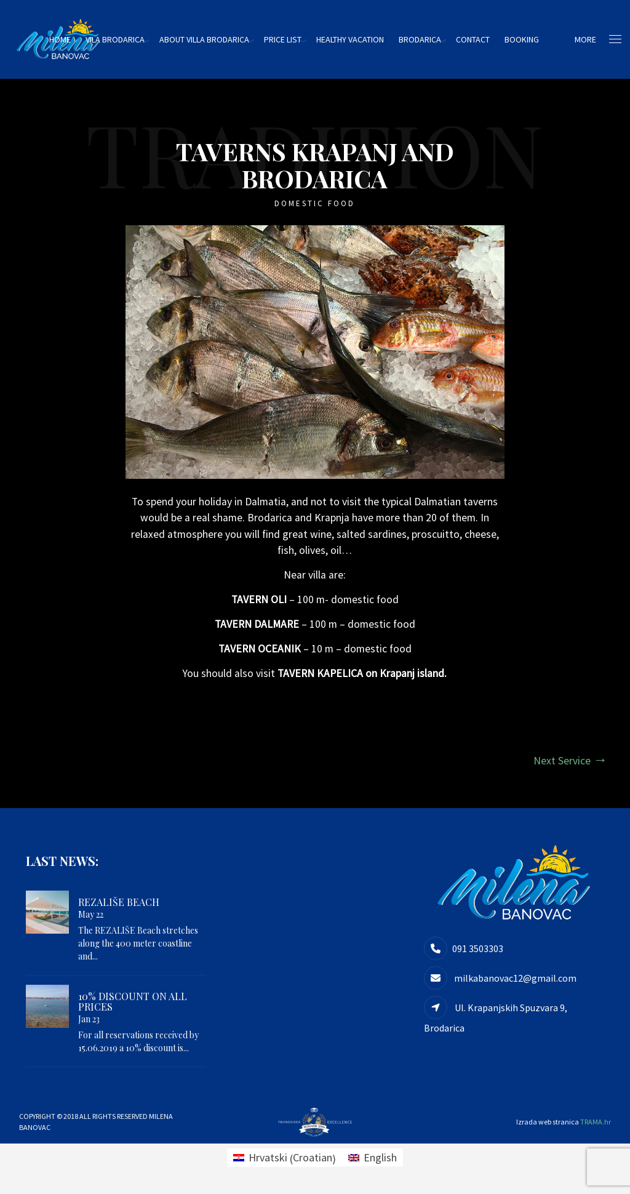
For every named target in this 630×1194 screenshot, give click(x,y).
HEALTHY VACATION (357, 39)
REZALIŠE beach (118, 905)
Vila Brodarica (122, 39)
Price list (290, 39)
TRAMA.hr (595, 1124)
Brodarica (427, 39)
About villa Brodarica (212, 39)
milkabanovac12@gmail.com (514, 982)
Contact (480, 39)
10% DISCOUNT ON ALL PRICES (132, 1005)
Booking (529, 39)
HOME (67, 39)
